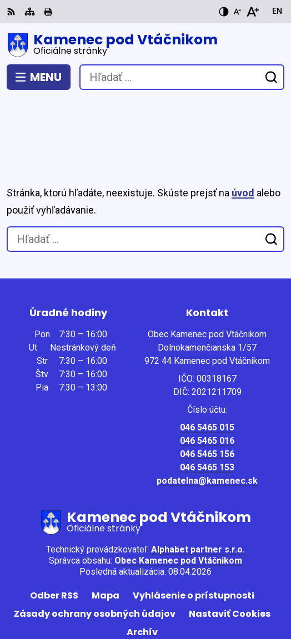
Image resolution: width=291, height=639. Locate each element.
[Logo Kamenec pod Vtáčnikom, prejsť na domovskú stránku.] (145, 45)
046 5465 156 (207, 394)
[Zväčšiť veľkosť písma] (252, 11)
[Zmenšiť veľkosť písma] (237, 11)
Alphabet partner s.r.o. (198, 490)
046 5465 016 (207, 381)
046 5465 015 (207, 368)
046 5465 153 (207, 408)
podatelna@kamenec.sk (207, 421)
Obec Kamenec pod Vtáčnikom (178, 501)
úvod (243, 133)
